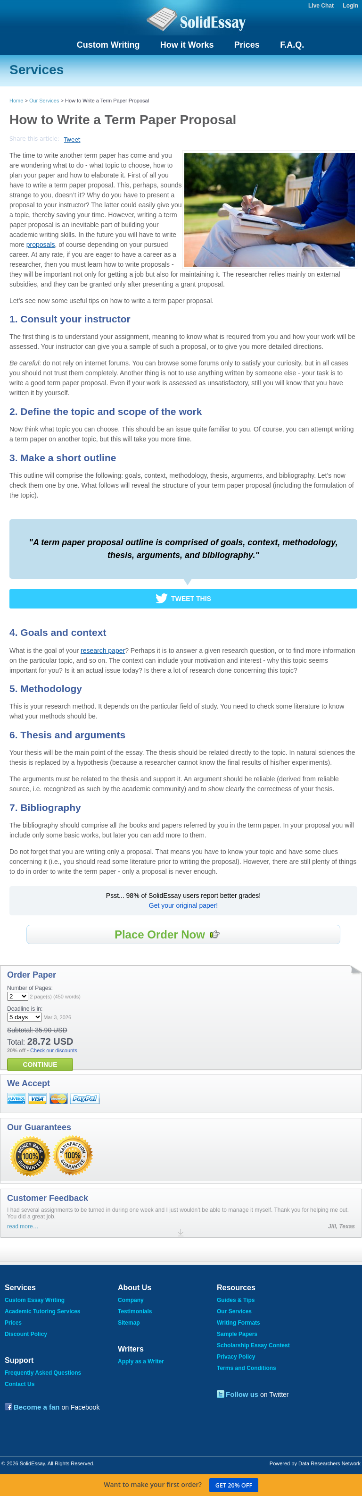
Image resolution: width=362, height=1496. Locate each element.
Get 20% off (233, 1485)
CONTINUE (40, 1064)
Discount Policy (26, 1334)
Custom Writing (108, 45)
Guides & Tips (236, 1300)
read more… (23, 1226)
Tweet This (191, 598)
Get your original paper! (183, 905)
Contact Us (19, 1384)
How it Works (187, 45)
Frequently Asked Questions (43, 1372)
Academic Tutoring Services (43, 1311)
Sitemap (129, 1322)
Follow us (242, 1394)
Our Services (44, 100)
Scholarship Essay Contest (253, 1345)
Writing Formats (238, 1322)
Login (350, 5)
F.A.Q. (292, 45)
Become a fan (37, 1407)
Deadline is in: (24, 1009)
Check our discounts (53, 1050)
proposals (40, 244)
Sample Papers (237, 1334)
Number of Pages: (30, 988)
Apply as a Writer (141, 1361)
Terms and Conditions (246, 1368)
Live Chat (321, 5)
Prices (247, 45)
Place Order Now (167, 934)
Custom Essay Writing (35, 1300)
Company (131, 1300)
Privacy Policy (236, 1356)
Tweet (72, 139)
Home (16, 100)
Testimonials (135, 1311)
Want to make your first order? (181, 1485)
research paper (103, 650)
